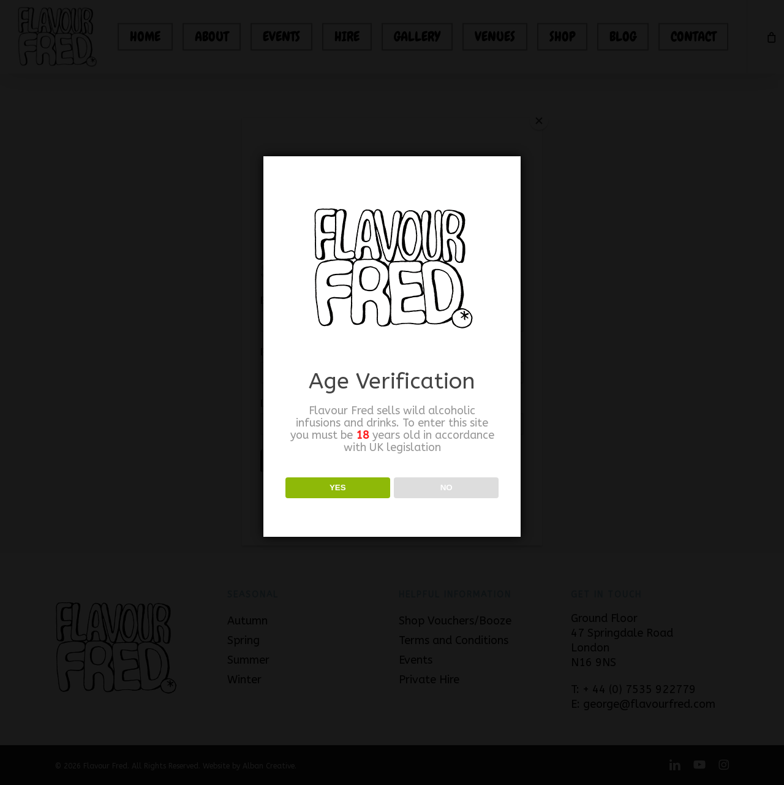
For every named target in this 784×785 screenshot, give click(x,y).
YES (338, 487)
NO (446, 487)
